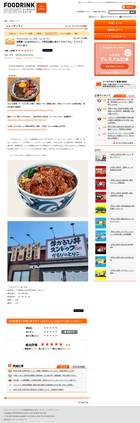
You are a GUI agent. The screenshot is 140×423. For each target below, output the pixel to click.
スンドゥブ (28, 58)
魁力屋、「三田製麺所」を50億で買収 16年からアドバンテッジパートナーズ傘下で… (45, 380)
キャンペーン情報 (26, 34)
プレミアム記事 (119, 96)
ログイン (129, 7)
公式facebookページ (127, 17)
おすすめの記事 (78, 366)
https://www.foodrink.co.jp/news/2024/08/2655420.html (26, 120)
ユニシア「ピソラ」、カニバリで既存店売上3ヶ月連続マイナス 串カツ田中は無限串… (121, 135)
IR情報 (38, 34)
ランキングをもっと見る (123, 142)
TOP (5, 21)
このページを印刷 (80, 38)
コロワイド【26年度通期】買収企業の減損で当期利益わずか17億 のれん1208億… (43, 385)
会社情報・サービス (83, 12)
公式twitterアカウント (109, 17)
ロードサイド (38, 58)
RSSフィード (94, 17)
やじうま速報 (65, 34)
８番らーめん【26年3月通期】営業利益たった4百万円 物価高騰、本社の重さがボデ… (45, 375)
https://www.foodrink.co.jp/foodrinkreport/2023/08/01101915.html (30, 110)
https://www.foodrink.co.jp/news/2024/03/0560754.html (26, 129)
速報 (76, 34)
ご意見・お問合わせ (98, 12)
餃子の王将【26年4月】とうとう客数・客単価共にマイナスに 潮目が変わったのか (43, 371)
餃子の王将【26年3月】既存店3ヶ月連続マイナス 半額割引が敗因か (38, 390)
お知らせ (12, 34)
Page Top (83, 402)
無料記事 (130, 96)
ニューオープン (47, 26)
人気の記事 (62, 366)
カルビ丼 (18, 58)
